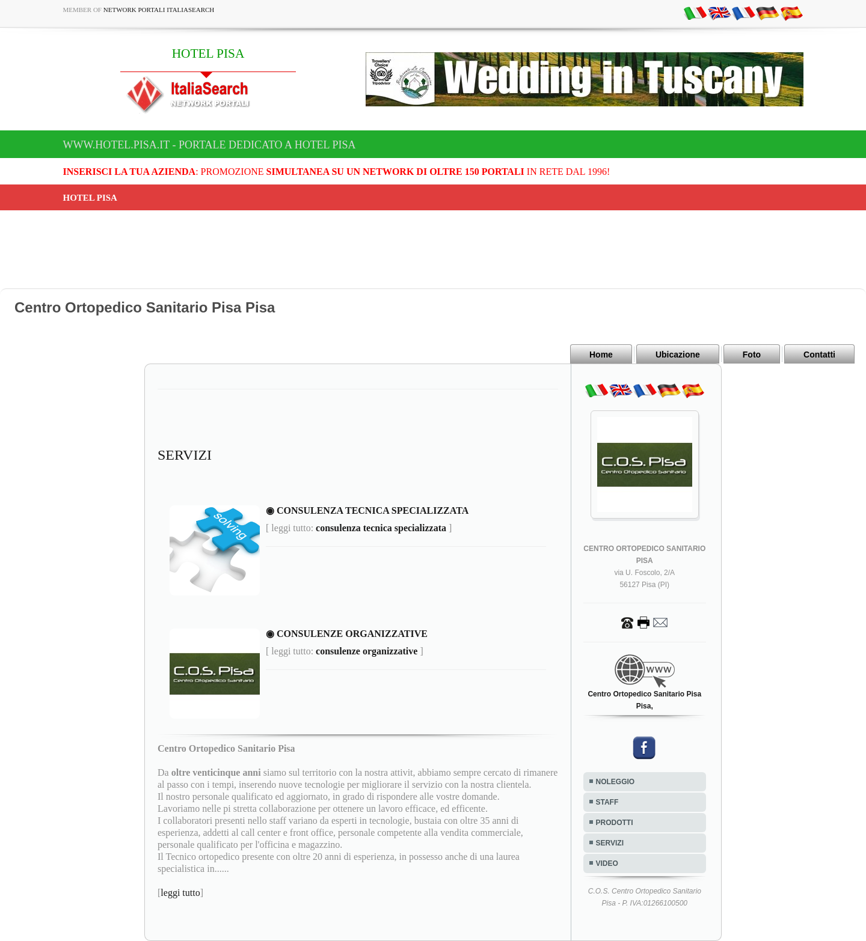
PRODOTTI (614, 822)
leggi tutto (180, 893)
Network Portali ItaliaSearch (159, 9)
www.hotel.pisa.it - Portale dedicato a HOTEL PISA (209, 145)
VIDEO (607, 863)
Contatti (819, 354)
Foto (752, 354)
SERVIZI (610, 843)
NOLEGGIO (615, 782)
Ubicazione (678, 354)
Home (601, 354)
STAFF (607, 802)
